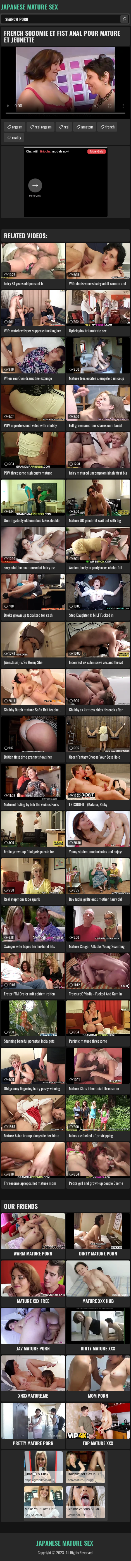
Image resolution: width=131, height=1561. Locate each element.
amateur (87, 127)
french (110, 127)
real (66, 127)
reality (16, 137)
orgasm (17, 127)
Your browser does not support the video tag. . (65, 83)
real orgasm (43, 127)
